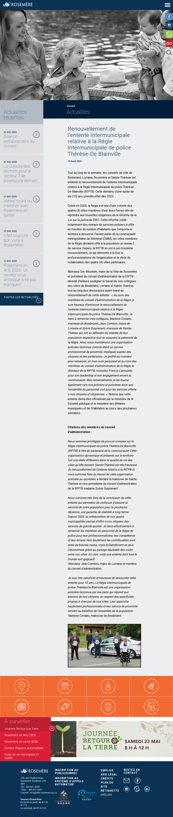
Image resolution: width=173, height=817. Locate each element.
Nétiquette (110, 791)
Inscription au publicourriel (66, 771)
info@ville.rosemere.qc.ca (43, 792)
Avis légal (109, 774)
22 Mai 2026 (22, 140)
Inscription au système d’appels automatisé (69, 781)
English (106, 795)
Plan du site (107, 785)
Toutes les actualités (22, 299)
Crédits (107, 779)
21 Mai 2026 (22, 171)
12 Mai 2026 (22, 273)
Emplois (107, 770)
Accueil (71, 106)
